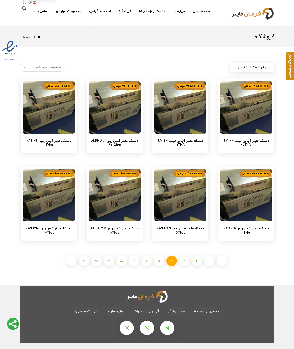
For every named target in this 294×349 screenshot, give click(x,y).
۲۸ (96, 261)
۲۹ (83, 261)
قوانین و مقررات (146, 311)
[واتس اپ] (147, 328)
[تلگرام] (167, 328)
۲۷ (109, 261)
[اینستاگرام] (127, 328)
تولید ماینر (115, 311)
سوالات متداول (86, 311)
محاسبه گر (176, 311)
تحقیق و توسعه (206, 311)
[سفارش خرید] (42, 67)
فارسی (30, 2)
